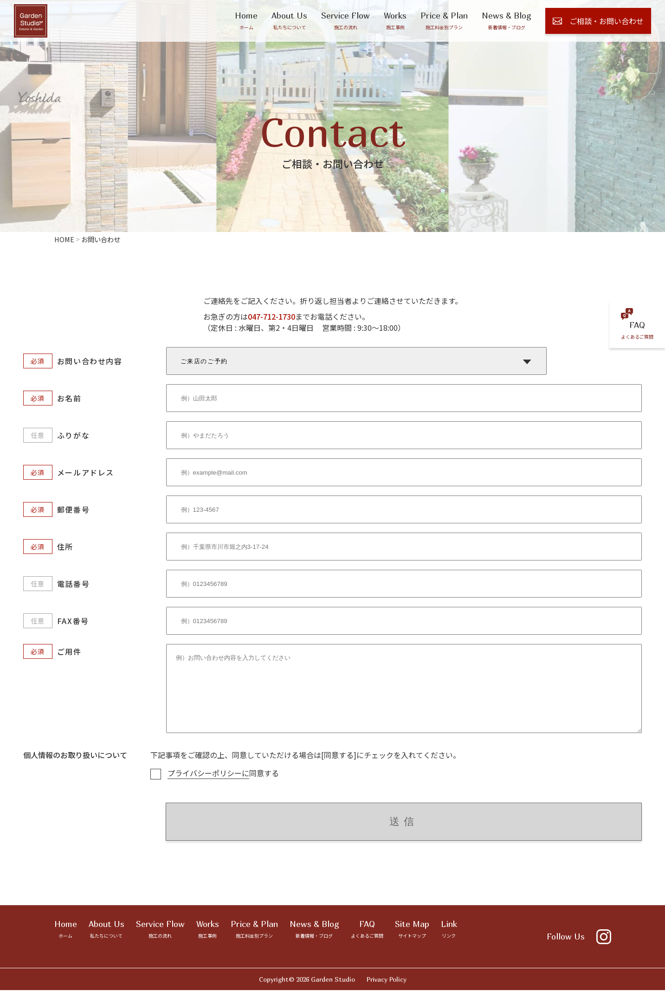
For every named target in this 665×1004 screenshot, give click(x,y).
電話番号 (73, 583)
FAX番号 (73, 620)
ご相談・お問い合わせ (598, 20)
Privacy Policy (387, 993)
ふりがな (73, 435)
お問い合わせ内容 (90, 361)
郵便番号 (73, 509)
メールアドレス (85, 472)
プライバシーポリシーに (208, 786)
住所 (65, 546)
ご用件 (69, 651)
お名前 (69, 398)
